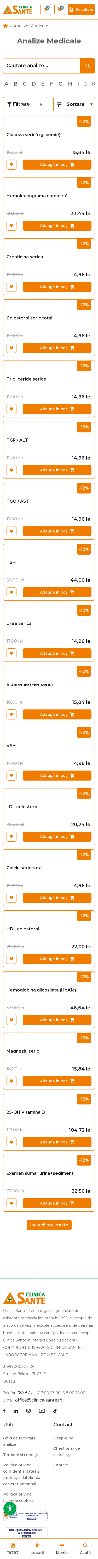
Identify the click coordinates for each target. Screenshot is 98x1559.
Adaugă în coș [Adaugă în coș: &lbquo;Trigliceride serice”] (57, 409)
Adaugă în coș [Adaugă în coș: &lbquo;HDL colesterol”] (57, 958)
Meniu (62, 1552)
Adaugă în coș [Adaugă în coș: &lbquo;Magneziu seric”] (57, 1081)
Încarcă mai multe (49, 1224)
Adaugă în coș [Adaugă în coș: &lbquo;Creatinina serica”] (57, 286)
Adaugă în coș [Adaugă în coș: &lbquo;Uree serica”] (57, 653)
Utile (9, 1425)
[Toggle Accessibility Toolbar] (10, 1508)
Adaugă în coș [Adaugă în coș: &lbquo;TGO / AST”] (57, 531)
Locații (37, 1548)
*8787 (13, 1552)
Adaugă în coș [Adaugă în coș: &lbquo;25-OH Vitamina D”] (57, 1142)
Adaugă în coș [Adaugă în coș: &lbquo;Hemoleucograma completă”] (57, 225)
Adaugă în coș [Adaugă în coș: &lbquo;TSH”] (57, 592)
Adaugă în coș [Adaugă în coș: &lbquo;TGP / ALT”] (57, 470)
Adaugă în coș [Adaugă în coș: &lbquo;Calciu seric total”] (57, 897)
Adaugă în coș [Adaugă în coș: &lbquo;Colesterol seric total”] (57, 348)
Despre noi (63, 1438)
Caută (85, 1552)
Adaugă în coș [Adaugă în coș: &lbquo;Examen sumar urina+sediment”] (57, 1203)
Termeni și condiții (20, 1454)
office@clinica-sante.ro (38, 1400)
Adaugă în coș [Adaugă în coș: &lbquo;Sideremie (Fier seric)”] (57, 714)
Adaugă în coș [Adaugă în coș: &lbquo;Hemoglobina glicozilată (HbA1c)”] (57, 1020)
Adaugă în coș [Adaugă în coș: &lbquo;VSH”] (57, 775)
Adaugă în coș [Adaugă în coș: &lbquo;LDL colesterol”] (57, 836)
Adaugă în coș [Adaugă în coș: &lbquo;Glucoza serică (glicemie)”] (57, 164)
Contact (63, 1425)
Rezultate (81, 9)
